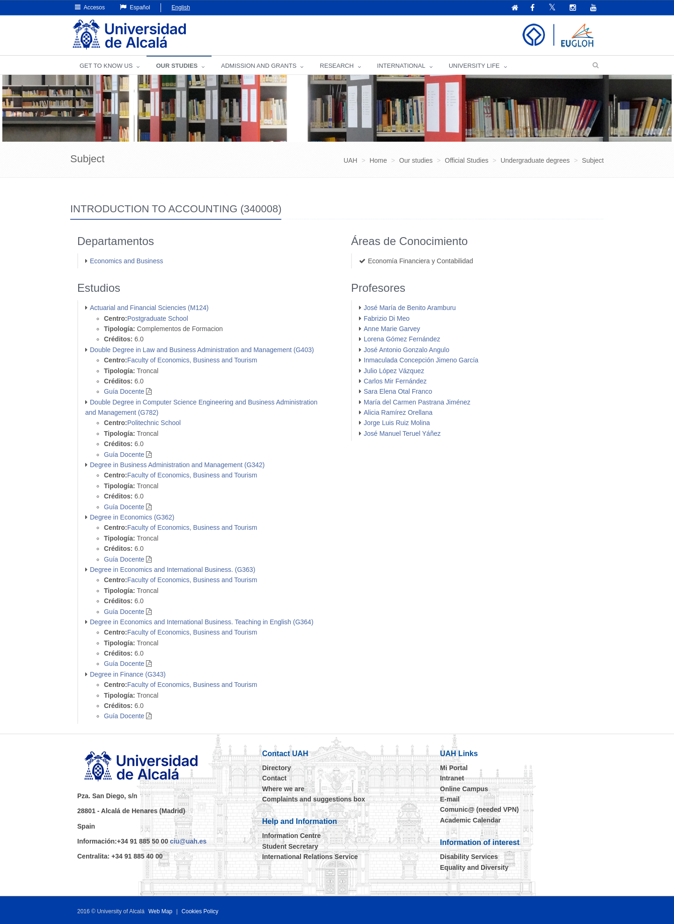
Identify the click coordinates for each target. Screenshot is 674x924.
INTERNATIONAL (401, 65)
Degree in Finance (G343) (128, 674)
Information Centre (291, 835)
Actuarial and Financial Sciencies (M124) (149, 307)
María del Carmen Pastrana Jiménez (417, 402)
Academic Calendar (470, 820)
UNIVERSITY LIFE (474, 65)
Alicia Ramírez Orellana (398, 412)
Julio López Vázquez (394, 371)
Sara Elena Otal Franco (398, 391)
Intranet (452, 778)
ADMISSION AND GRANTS (258, 65)
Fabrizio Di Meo (387, 318)
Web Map (160, 911)
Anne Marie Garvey (392, 328)
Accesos (90, 7)
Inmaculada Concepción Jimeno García (421, 360)
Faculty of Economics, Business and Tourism (192, 360)
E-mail (450, 799)
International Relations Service (310, 856)
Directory (276, 768)
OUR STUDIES (177, 65)
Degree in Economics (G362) (132, 517)
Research (336, 65)
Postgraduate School (157, 318)
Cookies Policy (200, 911)
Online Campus (464, 789)
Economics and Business (126, 261)
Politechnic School (154, 422)
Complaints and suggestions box (313, 799)
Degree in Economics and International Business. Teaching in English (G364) (202, 622)
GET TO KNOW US (106, 65)
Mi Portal (454, 768)
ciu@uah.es (188, 841)
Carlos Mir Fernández (395, 381)
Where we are (283, 789)
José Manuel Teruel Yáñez (402, 433)
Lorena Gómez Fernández (402, 339)
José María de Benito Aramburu (410, 307)
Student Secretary (290, 846)
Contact (274, 778)
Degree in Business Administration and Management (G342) (177, 465)
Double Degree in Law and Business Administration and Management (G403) (202, 350)
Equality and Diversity (474, 867)
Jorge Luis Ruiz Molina (397, 422)
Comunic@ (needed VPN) (479, 809)
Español (135, 7)
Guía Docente (124, 391)
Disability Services (469, 856)
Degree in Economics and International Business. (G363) (172, 569)
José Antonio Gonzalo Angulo (406, 350)
